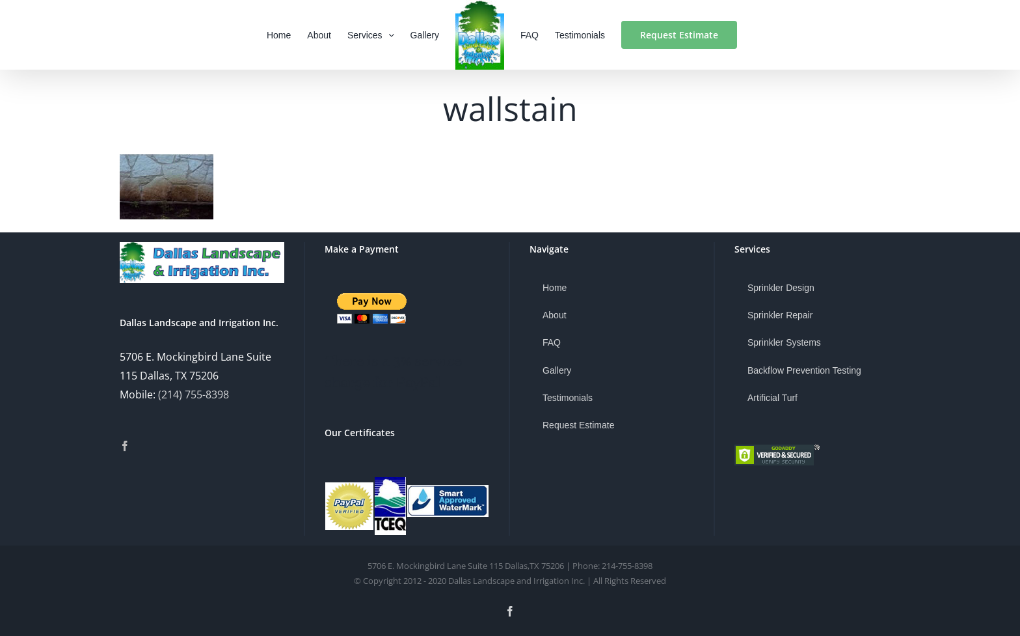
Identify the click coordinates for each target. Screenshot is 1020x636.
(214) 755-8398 (193, 394)
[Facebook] (125, 446)
